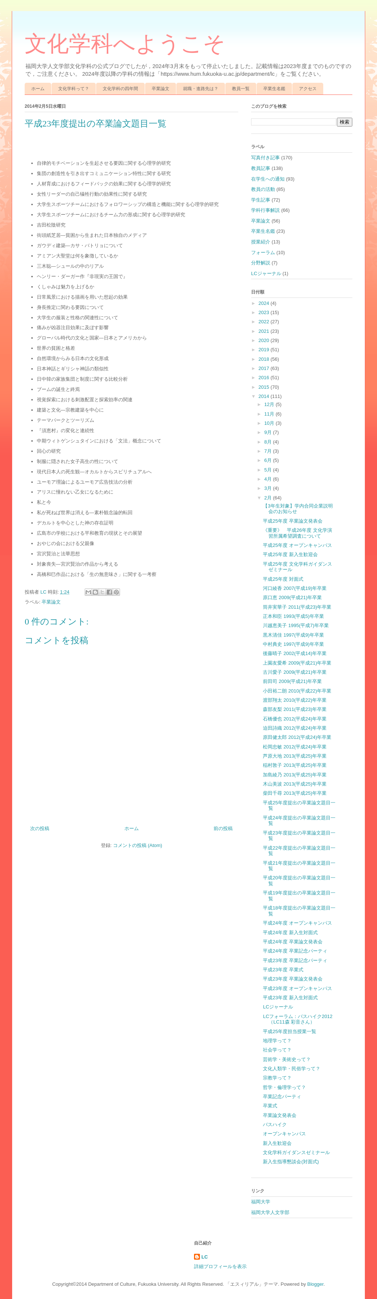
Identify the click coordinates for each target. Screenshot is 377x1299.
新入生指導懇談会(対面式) (291, 1161)
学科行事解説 (265, 210)
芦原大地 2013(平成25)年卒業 (295, 756)
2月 (268, 498)
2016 (264, 377)
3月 (268, 488)
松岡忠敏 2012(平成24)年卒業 (295, 747)
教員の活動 (263, 189)
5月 (268, 470)
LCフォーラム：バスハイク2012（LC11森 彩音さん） (297, 1019)
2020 (264, 340)
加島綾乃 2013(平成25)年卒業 (295, 774)
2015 (264, 387)
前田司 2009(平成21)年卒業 (292, 681)
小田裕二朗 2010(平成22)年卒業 (297, 691)
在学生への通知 (268, 179)
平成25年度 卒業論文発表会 (292, 521)
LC (204, 1257)
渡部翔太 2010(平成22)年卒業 (295, 700)
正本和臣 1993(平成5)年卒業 (293, 616)
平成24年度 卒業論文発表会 (292, 941)
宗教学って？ (277, 1078)
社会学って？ (277, 1050)
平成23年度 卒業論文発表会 (292, 979)
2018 (264, 359)
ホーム (38, 88)
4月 (268, 479)
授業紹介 (260, 242)
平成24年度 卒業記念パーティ (295, 951)
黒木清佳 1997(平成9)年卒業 (293, 635)
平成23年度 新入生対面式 (290, 997)
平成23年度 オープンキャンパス (297, 988)
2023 (264, 312)
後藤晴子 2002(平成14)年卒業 (295, 653)
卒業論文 (160, 88)
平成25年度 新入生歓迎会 (290, 554)
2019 (264, 349)
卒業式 (270, 1105)
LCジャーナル (266, 273)
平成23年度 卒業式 (283, 969)
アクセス (308, 88)
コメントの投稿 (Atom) (137, 845)
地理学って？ (277, 1040)
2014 (264, 396)
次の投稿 (39, 828)
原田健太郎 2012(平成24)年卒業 (297, 737)
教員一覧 (241, 88)
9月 (268, 432)
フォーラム (263, 252)
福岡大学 (260, 1201)
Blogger (315, 1284)
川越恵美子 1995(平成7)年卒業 (295, 625)
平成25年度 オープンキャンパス (297, 545)
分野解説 (260, 263)
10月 (270, 423)
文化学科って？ (73, 88)
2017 (264, 368)
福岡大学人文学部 (270, 1212)
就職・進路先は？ (200, 88)
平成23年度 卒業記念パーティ (295, 960)
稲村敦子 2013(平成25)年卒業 (295, 765)
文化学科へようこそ (125, 44)
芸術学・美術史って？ (287, 1059)
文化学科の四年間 (120, 88)
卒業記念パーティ (282, 1096)
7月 (268, 451)
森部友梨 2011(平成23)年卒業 (295, 709)
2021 (264, 331)
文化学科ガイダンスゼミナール (296, 1152)
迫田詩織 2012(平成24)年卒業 (295, 728)
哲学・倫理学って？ (284, 1087)
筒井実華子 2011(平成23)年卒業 (297, 607)
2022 (264, 321)
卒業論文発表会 (279, 1115)
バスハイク (275, 1124)
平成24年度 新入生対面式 (290, 932)
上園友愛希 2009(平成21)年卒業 (297, 663)
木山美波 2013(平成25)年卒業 (295, 784)
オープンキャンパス (284, 1133)
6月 (268, 460)
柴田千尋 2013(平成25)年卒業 (295, 793)
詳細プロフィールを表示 (220, 1266)
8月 (268, 442)
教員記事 (260, 168)
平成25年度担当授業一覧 (289, 1031)
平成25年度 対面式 (283, 579)
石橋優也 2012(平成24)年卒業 (295, 719)
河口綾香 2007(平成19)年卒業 (295, 588)
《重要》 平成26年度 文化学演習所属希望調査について (297, 533)
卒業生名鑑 (274, 88)
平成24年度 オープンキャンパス (297, 923)
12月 (270, 404)
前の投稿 (223, 828)
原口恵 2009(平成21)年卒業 (292, 597)
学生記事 (260, 200)
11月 (270, 414)
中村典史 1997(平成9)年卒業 (293, 644)
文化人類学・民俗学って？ (291, 1068)
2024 (264, 303)
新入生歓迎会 (277, 1143)
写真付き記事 (265, 157)
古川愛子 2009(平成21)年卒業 (295, 672)
